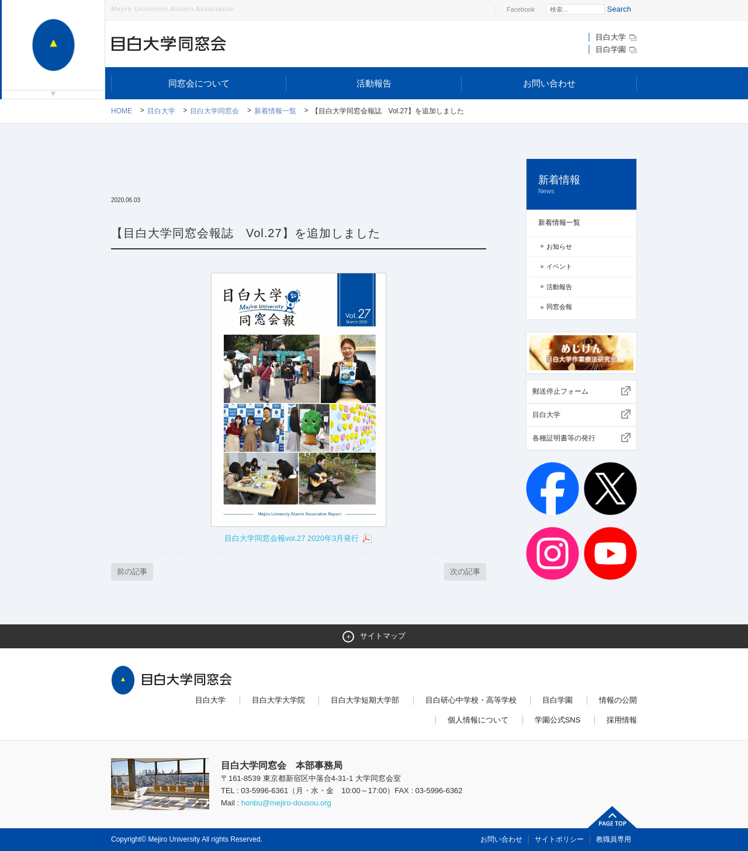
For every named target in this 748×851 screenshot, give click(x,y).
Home (121, 111)
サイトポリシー (559, 839)
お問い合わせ (549, 83)
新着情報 (581, 185)
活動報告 (374, 83)
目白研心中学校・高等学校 (471, 700)
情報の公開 (618, 700)
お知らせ (559, 246)
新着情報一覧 (275, 111)
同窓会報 (559, 306)
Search (619, 9)
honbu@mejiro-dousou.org (286, 802)
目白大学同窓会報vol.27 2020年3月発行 (298, 539)
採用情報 (622, 719)
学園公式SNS (558, 719)
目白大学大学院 (278, 700)
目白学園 (616, 49)
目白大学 (616, 37)
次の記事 (465, 571)
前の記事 (132, 571)
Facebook (521, 9)
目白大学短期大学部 (365, 700)
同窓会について (199, 83)
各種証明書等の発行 (563, 438)
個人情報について (478, 719)
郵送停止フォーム (560, 391)
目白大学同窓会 (214, 111)
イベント (559, 266)
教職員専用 (613, 839)
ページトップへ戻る (612, 817)
